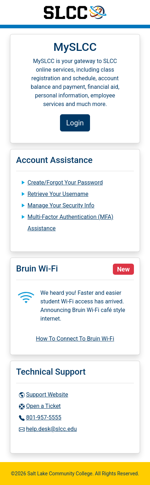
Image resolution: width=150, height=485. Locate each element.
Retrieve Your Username (58, 194)
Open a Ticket (43, 406)
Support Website (47, 394)
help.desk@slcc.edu (51, 429)
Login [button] (75, 123)
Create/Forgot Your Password (65, 182)
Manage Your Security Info (61, 205)
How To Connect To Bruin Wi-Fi (75, 338)
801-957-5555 (43, 417)
